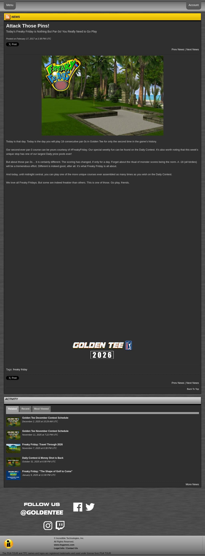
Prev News (178, 49)
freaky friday (20, 369)
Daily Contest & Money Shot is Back (42, 458)
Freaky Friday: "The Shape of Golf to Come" (47, 471)
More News (192, 484)
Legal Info (59, 548)
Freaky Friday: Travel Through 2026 (42, 444)
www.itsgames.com (64, 545)
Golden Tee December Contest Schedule (45, 417)
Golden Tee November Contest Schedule (45, 431)
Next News (192, 49)
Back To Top (193, 389)
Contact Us (72, 548)
